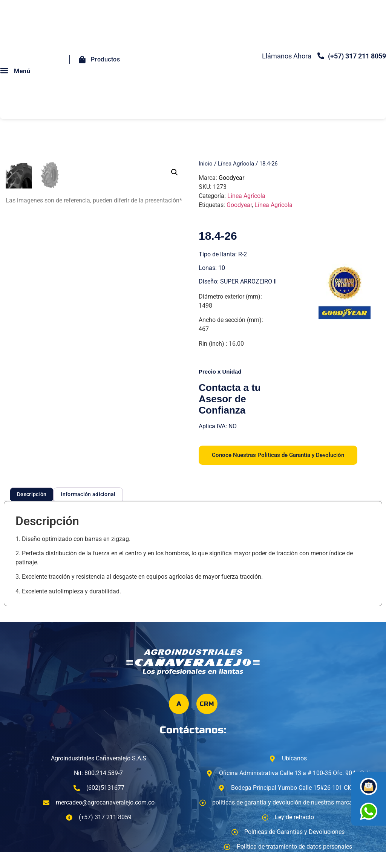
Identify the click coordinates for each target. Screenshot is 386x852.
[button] (174, 172)
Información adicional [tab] (88, 494)
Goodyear (231, 177)
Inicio (206, 163)
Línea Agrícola (236, 163)
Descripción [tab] (31, 494)
